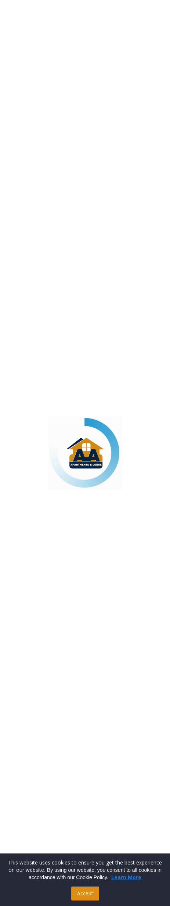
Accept (85, 893)
